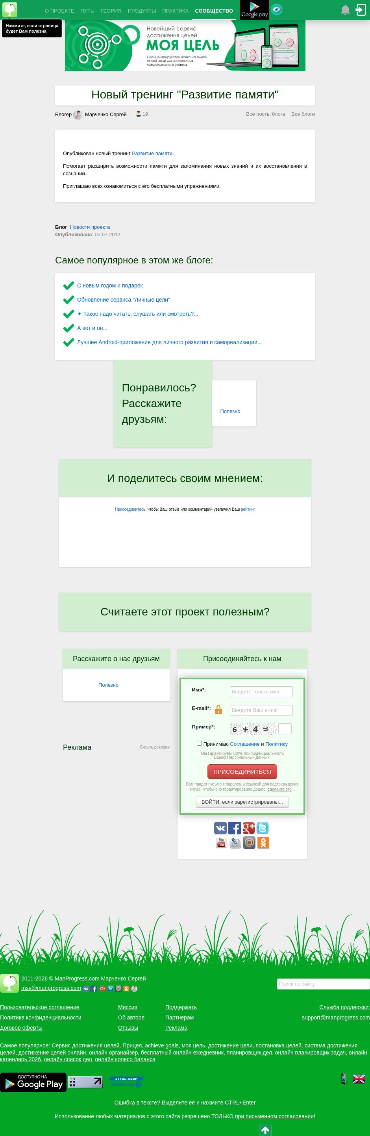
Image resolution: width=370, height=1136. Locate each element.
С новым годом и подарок (110, 285)
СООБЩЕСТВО (214, 11)
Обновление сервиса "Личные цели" (123, 300)
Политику (276, 744)
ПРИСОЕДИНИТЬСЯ (242, 771)
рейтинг (248, 509)
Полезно (230, 411)
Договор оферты (21, 1028)
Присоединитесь (130, 509)
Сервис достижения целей (85, 1045)
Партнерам (179, 1017)
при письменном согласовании (274, 1116)
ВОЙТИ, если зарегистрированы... (242, 802)
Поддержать (181, 1007)
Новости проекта (90, 227)
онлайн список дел (68, 1059)
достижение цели (230, 1045)
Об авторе (131, 1017)
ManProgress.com (77, 978)
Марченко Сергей (100, 114)
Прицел (132, 1045)
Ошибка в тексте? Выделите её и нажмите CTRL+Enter (185, 1102)
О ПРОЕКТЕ (59, 11)
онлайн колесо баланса (125, 1059)
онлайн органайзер (113, 1052)
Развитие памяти (152, 153)
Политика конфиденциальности (40, 1017)
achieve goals (162, 1045)
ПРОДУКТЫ (142, 11)
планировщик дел (249, 1052)
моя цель (193, 1045)
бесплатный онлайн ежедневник (182, 1052)
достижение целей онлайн (52, 1052)
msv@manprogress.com (51, 988)
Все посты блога (265, 114)
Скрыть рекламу (155, 747)
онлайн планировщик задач (310, 1052)
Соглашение (245, 744)
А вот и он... (92, 328)
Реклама (176, 1028)
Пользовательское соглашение (40, 1007)
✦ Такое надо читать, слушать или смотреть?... (137, 314)
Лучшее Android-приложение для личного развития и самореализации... (169, 342)
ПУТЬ (87, 11)
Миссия (127, 1007)
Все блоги (303, 114)
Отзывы (128, 1028)
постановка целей (278, 1045)
